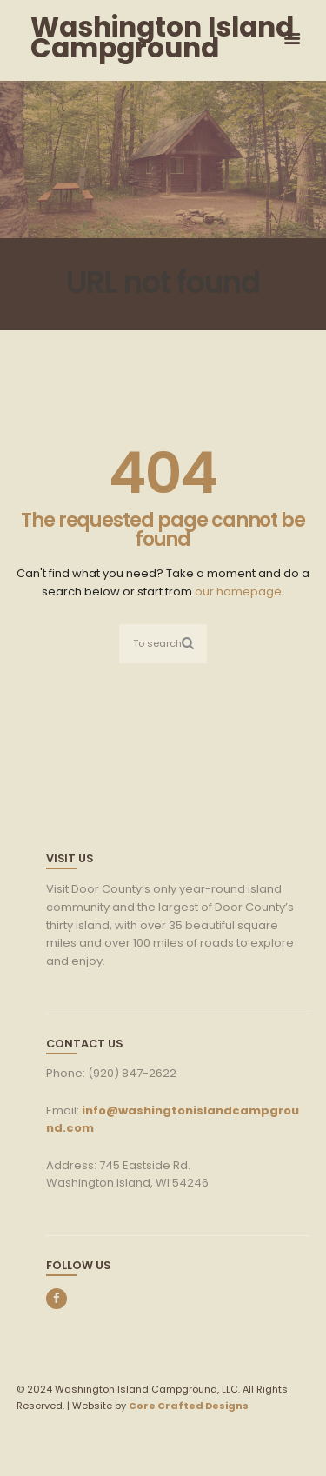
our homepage (238, 591)
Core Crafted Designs (189, 1406)
